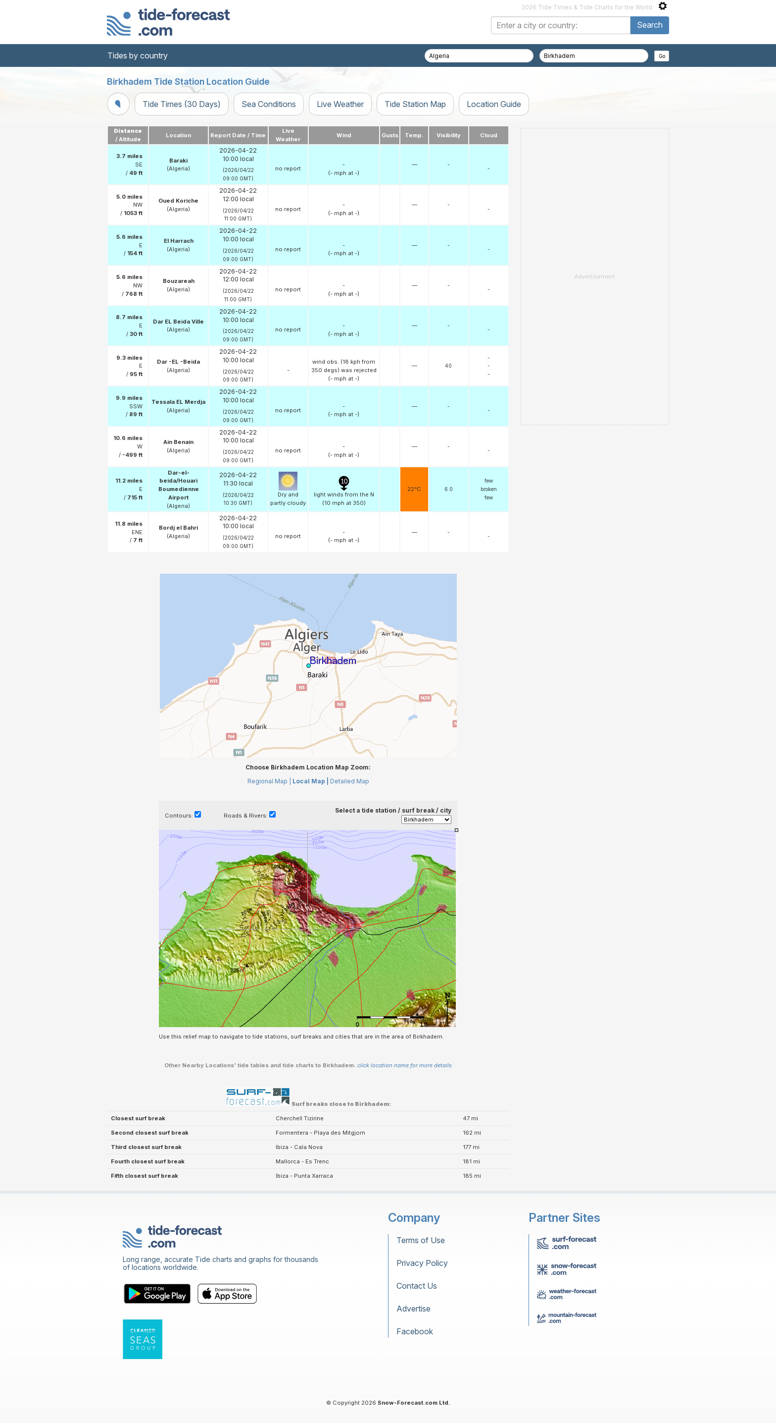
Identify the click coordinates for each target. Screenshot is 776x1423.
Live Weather (340, 104)
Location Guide (494, 104)
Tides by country (137, 55)
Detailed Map (349, 781)
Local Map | (310, 781)
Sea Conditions (269, 104)
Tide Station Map (415, 104)
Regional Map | (269, 781)
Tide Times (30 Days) (182, 104)
